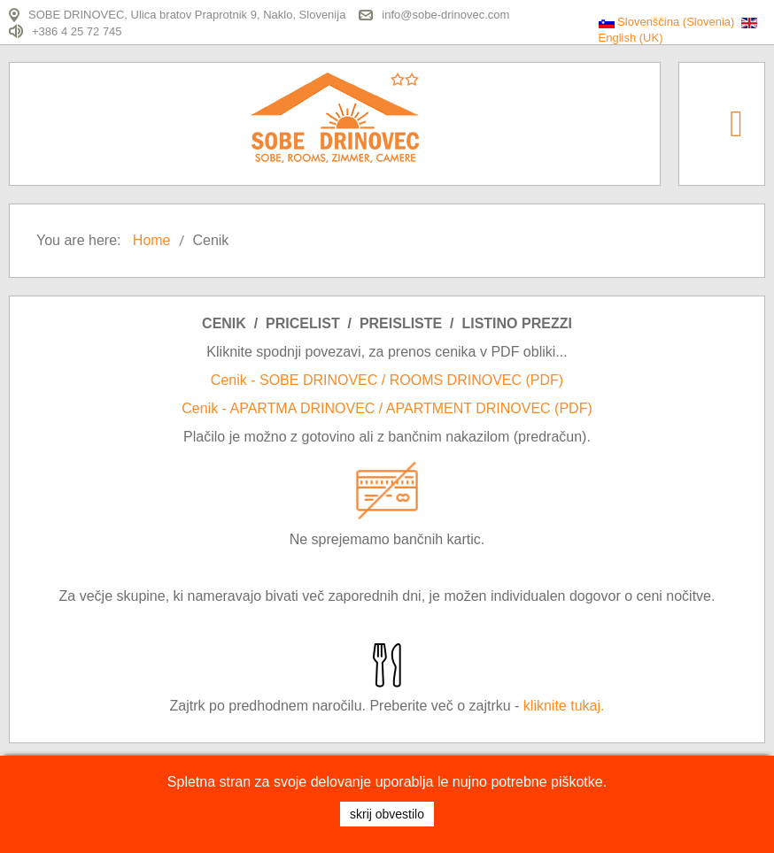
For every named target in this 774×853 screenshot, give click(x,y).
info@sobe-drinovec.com (445, 14)
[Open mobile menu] (736, 123)
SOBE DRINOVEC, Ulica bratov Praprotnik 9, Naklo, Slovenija (186, 14)
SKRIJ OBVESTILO (387, 814)
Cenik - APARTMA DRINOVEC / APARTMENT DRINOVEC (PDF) (387, 408)
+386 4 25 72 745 (77, 30)
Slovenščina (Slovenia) (668, 21)
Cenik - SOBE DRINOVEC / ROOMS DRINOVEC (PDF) (387, 380)
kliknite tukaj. (564, 705)
